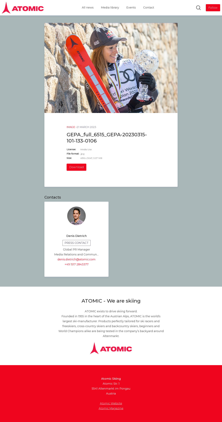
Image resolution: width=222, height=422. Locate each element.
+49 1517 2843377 (76, 264)
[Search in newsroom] (198, 7)
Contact (148, 7)
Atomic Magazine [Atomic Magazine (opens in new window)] (111, 408)
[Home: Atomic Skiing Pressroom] (23, 8)
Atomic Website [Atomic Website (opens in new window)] (111, 403)
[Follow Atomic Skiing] (213, 7)
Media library (110, 7)
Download (76, 167)
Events (131, 7)
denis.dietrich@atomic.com (76, 259)
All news (88, 7)
